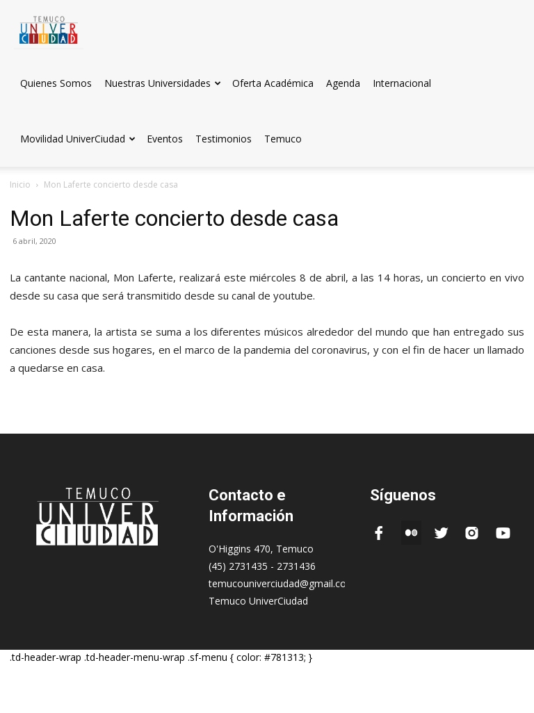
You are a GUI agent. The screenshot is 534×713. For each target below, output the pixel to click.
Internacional (402, 83)
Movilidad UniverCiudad (78, 138)
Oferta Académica (273, 83)
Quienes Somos (56, 83)
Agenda (343, 83)
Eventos (165, 138)
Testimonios (223, 138)
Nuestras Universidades (162, 83)
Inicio (20, 184)
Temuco (283, 138)
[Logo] (48, 27)
